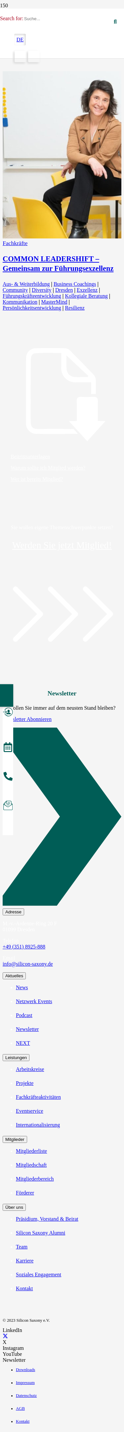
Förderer (25, 1193)
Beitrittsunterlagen (30, 456)
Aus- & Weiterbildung (26, 284)
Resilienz (75, 308)
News (22, 987)
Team (21, 1247)
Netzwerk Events (34, 1001)
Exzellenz (87, 290)
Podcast (24, 1015)
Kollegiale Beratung (86, 296)
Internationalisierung (38, 1125)
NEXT (23, 1043)
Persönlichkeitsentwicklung (32, 308)
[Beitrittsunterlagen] (62, 395)
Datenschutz (26, 1395)
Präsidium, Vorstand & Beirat (47, 1219)
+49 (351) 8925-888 (24, 946)
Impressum (25, 1382)
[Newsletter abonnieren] (8, 806)
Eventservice (29, 1111)
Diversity (42, 290)
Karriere (24, 1260)
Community (15, 290)
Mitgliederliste (31, 1151)
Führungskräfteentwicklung (32, 296)
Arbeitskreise (30, 1069)
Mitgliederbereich (35, 1179)
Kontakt (24, 1288)
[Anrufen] (8, 777)
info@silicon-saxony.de (28, 964)
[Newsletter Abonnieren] (62, 818)
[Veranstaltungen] (8, 748)
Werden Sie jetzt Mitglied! (62, 545)
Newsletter (27, 1029)
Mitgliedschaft (31, 1165)
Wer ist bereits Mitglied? (37, 479)
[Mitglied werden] (8, 713)
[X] (5, 1336)
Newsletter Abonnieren (27, 719)
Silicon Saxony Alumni (40, 1233)
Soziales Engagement (38, 1274)
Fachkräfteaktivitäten (38, 1097)
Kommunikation (20, 302)
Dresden (64, 290)
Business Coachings (75, 284)
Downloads (25, 1369)
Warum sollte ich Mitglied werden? (48, 468)
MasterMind (54, 302)
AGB (20, 1408)
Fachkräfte (15, 243)
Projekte (24, 1083)
